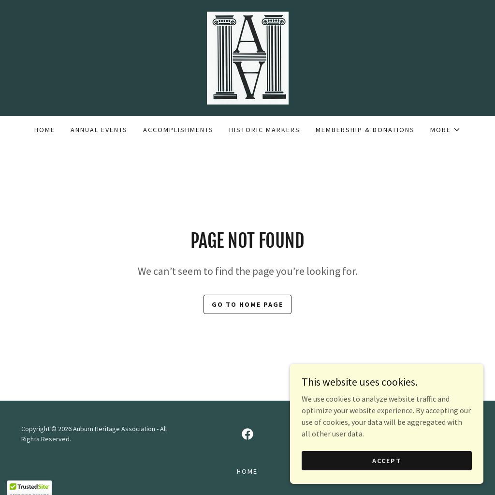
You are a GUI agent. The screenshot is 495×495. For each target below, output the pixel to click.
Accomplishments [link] (178, 129)
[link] (247, 57)
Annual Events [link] (99, 129)
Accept (386, 473)
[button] (445, 129)
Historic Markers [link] (264, 129)
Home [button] (247, 471)
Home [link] (44, 129)
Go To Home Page (247, 304)
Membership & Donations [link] (365, 129)
